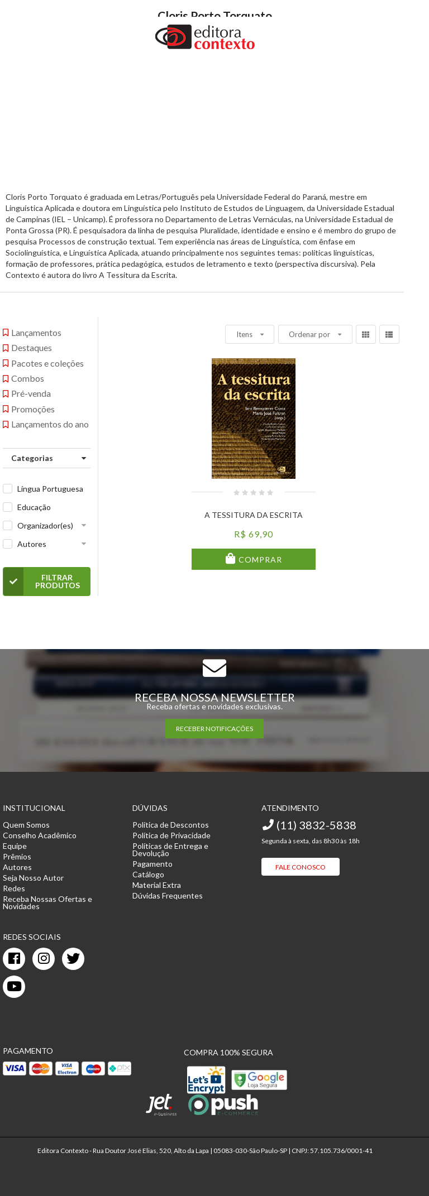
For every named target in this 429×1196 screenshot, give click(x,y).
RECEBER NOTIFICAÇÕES (214, 728)
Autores (31, 544)
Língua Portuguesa (50, 488)
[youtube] (14, 987)
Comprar (259, 559)
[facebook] (14, 959)
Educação (34, 507)
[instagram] (43, 959)
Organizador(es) (45, 525)
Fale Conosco (300, 867)
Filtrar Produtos (41, 581)
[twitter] (73, 959)
